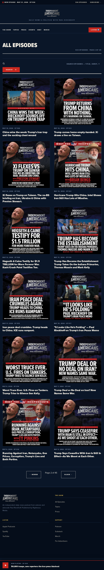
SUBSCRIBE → (95, 2)
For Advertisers (61, 541)
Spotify (5, 531)
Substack (58, 531)
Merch (47, 30)
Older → (68, 474)
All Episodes (60, 501)
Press (23, 30)
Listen (95, 30)
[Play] (5, 565)
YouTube (6, 536)
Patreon (58, 526)
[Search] (11, 69)
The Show (7, 30)
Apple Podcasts (9, 526)
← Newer (34, 474)
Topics (16, 30)
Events (32, 30)
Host (39, 30)
